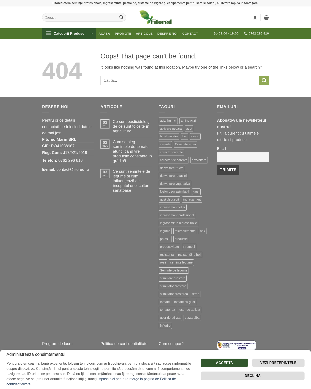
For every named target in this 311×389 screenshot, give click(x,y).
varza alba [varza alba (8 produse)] (192, 317)
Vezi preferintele (278, 363)
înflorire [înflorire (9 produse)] (165, 325)
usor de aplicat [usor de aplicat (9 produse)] (189, 309)
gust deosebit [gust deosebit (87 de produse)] (169, 199)
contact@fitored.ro (72, 169)
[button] (255, 17)
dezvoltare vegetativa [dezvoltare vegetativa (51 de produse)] (175, 183)
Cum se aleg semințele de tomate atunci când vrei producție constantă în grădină (132, 151)
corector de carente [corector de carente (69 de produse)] (173, 160)
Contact (190, 33)
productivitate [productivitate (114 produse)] (169, 246)
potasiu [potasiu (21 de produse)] (165, 239)
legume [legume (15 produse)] (165, 231)
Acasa (104, 33)
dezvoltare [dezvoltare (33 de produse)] (199, 160)
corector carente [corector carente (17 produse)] (171, 152)
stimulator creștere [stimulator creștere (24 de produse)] (173, 286)
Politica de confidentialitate (124, 343)
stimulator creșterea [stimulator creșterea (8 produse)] (174, 294)
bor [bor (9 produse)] (184, 136)
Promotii (123, 33)
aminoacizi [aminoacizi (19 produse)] (188, 120)
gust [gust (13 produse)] (196, 191)
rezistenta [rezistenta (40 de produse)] (167, 254)
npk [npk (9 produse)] (202, 231)
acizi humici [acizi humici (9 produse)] (168, 120)
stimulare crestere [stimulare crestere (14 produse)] (172, 278)
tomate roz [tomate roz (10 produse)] (167, 309)
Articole (144, 33)
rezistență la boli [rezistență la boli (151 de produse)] (189, 254)
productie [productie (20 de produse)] (181, 239)
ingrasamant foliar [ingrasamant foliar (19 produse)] (172, 207)
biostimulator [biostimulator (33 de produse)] (169, 136)
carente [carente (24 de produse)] (165, 144)
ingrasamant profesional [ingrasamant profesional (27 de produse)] (177, 215)
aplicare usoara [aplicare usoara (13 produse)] (171, 128)
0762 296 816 (70, 160)
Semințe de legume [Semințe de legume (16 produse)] (173, 270)
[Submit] (121, 17)
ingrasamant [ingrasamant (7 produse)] (192, 199)
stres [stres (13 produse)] (195, 294)
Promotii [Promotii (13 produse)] (189, 246)
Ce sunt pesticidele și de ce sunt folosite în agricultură (131, 126)
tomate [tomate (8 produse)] (165, 302)
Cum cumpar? (171, 343)
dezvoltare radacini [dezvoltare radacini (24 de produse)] (173, 175)
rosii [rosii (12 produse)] (163, 262)
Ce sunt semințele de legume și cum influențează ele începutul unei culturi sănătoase (131, 181)
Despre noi (167, 33)
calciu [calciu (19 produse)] (195, 136)
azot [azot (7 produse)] (189, 128)
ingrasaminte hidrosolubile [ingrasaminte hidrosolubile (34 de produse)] (178, 223)
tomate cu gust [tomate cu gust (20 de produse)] (184, 302)
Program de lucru (57, 343)
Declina (253, 376)
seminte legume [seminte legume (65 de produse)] (181, 262)
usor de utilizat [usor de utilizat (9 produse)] (170, 317)
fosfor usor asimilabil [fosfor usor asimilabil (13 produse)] (174, 191)
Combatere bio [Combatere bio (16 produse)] (185, 144)
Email (221, 149)
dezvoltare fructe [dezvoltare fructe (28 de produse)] (172, 168)
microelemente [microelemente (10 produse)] (185, 231)
